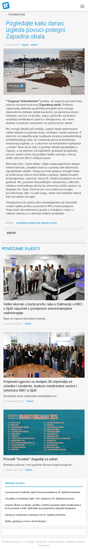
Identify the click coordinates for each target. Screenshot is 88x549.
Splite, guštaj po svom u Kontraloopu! (26, 521)
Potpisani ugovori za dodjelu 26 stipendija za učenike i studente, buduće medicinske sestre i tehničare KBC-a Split (40, 386)
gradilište (21, 222)
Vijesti (25, 44)
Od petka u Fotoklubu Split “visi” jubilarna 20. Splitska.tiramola (39, 498)
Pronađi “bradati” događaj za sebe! (30, 459)
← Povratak (15, 14)
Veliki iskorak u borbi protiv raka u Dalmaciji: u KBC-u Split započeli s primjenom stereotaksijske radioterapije (43, 308)
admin (34, 44)
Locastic (45, 545)
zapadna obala (49, 222)
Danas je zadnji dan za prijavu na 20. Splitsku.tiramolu (35, 514)
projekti (31, 222)
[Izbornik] (82, 6)
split (38, 222)
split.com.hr (6, 6)
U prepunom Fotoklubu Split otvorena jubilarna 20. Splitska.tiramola (42, 492)
